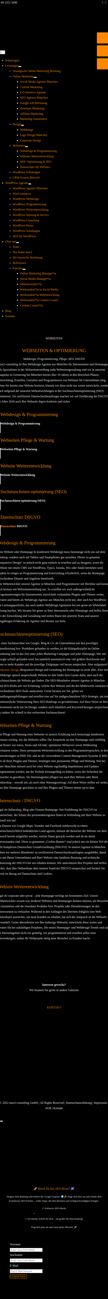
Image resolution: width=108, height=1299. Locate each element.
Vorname (15, 1244)
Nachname (16, 1254)
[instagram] (105, 2)
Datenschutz (8, 526)
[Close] (1, 1121)
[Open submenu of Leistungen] (19, 66)
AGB (48, 1108)
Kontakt (58, 1108)
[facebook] (102, 2)
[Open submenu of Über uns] (17, 242)
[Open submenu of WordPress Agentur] (29, 183)
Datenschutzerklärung (79, 1102)
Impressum (100, 1102)
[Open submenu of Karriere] (24, 269)
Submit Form (18, 1276)
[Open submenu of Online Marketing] (35, 77)
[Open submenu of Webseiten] (26, 146)
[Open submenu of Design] (22, 125)
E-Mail (14, 1265)
